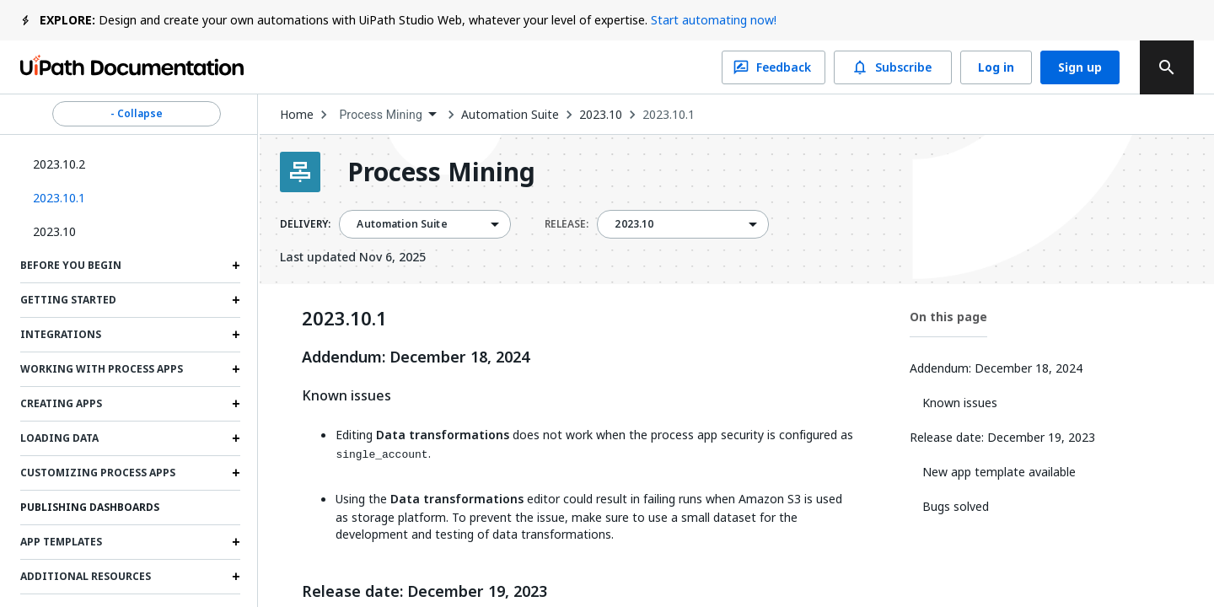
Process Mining (441, 172)
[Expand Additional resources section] (236, 576)
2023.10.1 (668, 115)
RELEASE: (566, 224)
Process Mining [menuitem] (380, 114)
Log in (996, 67)
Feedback (773, 67)
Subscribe (893, 67)
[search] (1167, 67)
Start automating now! (713, 20)
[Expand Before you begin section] (236, 265)
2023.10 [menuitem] (634, 224)
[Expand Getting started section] (236, 300)
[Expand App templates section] (236, 542)
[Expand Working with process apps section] (236, 369)
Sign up (1080, 67)
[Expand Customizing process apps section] (236, 473)
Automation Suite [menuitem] (402, 224)
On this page (948, 316)
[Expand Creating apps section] (236, 403)
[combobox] (387, 115)
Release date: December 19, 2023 (424, 591)
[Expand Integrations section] (236, 334)
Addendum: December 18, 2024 (415, 357)
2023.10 (54, 231)
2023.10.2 (59, 164)
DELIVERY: (305, 224)
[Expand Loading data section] (236, 438)
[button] (130, 198)
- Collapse (136, 114)
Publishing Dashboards (89, 507)
